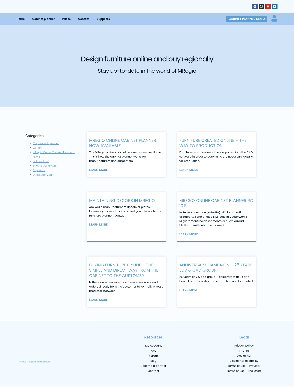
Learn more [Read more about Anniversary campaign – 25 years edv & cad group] (188, 290)
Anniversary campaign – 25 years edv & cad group (216, 267)
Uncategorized (42, 175)
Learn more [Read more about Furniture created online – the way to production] (188, 169)
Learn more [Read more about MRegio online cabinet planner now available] (98, 169)
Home (20, 19)
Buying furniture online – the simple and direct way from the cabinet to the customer (123, 270)
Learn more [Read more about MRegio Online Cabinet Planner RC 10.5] (188, 234)
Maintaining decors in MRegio (122, 200)
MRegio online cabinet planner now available (122, 143)
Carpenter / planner (46, 143)
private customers (44, 166)
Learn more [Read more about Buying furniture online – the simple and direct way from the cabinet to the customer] (98, 299)
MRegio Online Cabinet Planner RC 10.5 (216, 203)
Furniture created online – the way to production (212, 143)
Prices (66, 19)
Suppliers (103, 19)
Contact (83, 19)
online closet (41, 161)
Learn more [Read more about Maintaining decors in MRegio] (98, 224)
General (38, 148)
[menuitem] (24, 352)
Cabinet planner (43, 19)
